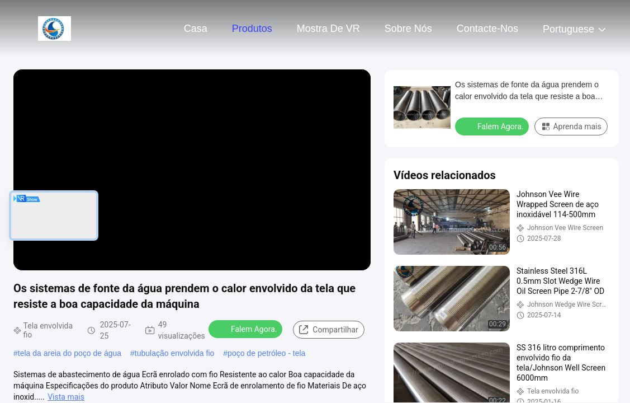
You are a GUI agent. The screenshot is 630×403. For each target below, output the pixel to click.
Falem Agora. (246, 328)
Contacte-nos (487, 28)
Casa (195, 28)
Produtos (252, 28)
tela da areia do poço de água (69, 353)
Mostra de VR (328, 28)
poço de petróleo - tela (266, 353)
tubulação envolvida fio (174, 353)
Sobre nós (408, 28)
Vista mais (66, 396)
